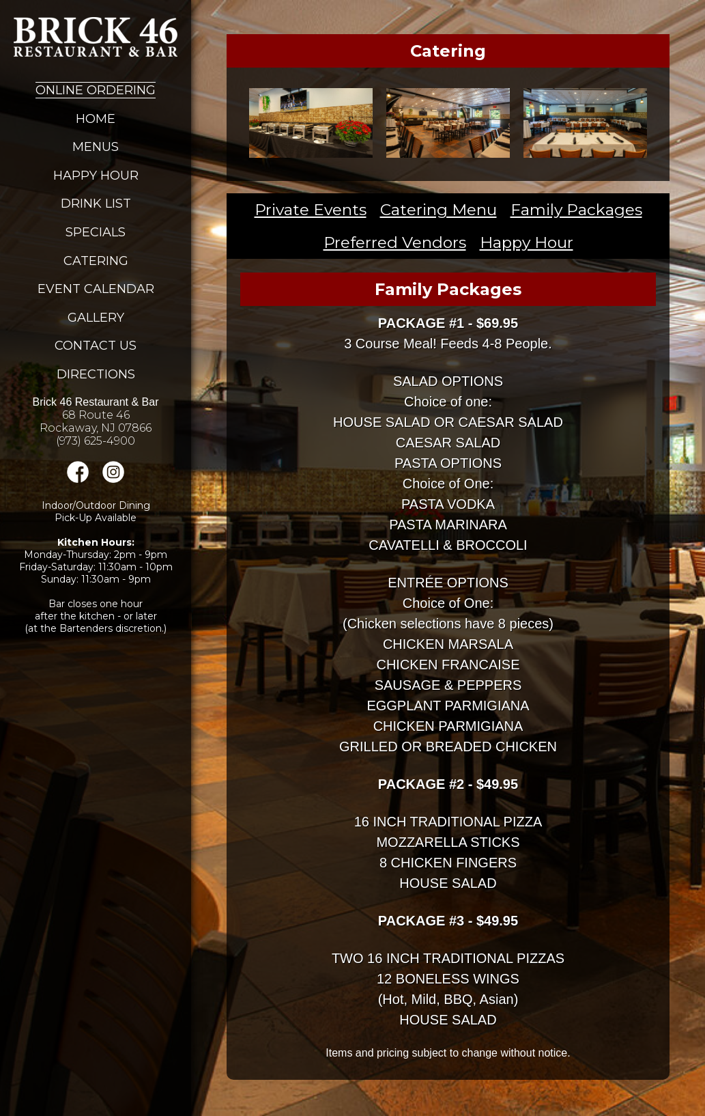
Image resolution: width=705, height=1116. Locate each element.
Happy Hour (96, 175)
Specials (96, 232)
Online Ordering (95, 90)
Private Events (310, 209)
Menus (95, 146)
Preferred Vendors (394, 242)
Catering (95, 260)
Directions (96, 374)
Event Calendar (96, 288)
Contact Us (95, 345)
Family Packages (576, 209)
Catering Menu (438, 209)
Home (95, 118)
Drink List (96, 203)
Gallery (96, 317)
